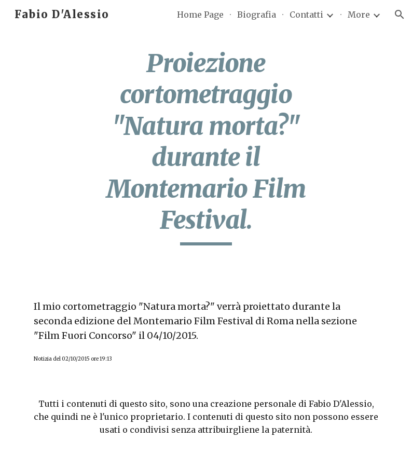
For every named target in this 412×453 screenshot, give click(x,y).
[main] (206, 147)
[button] (399, 14)
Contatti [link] (306, 14)
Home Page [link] (200, 14)
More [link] (359, 14)
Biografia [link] (256, 14)
